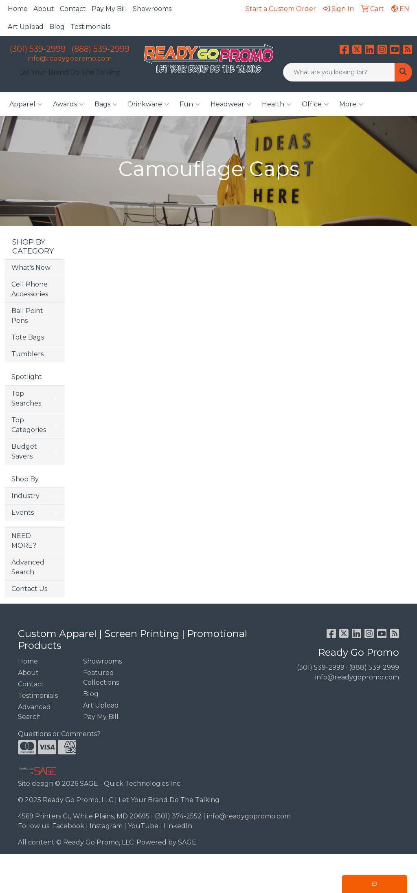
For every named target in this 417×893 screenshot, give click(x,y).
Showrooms (152, 9)
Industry (25, 496)
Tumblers (27, 354)
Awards (68, 104)
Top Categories (28, 425)
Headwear (231, 104)
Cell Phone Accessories (29, 289)
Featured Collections (101, 677)
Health (276, 104)
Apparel (25, 104)
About (43, 9)
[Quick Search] (339, 72)
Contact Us (29, 589)
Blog (57, 27)
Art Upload (26, 27)
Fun (190, 104)
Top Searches (26, 398)
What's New (30, 267)
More (351, 104)
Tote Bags (27, 337)
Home (18, 9)
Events (22, 512)
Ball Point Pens (27, 315)
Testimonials (90, 27)
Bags (105, 104)
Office (315, 104)
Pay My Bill (109, 9)
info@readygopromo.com (70, 58)
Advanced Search (27, 567)
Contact (73, 9)
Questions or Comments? (59, 734)
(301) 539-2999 (38, 49)
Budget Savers (24, 451)
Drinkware (148, 104)
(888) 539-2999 (100, 49)
